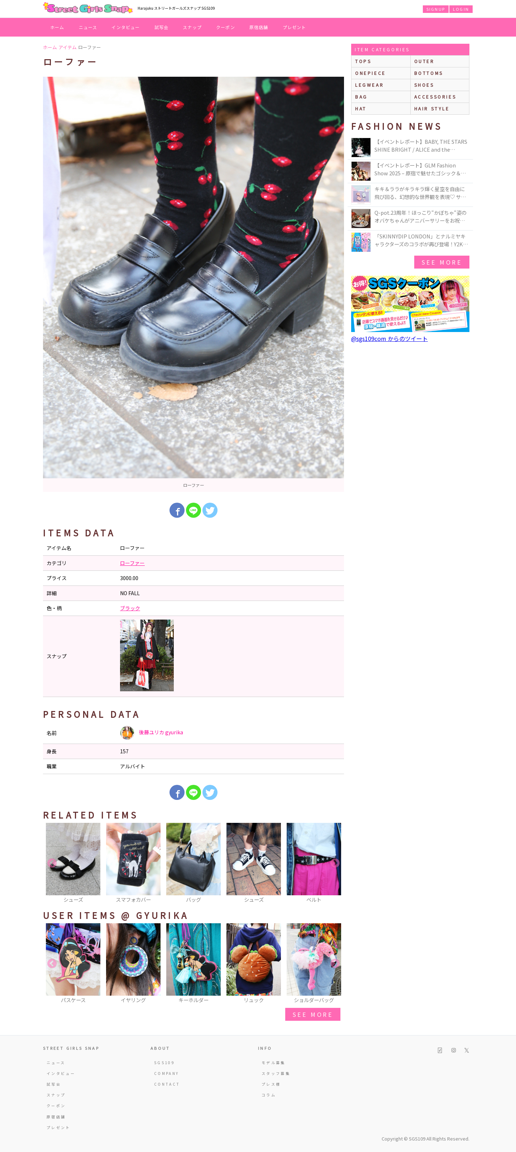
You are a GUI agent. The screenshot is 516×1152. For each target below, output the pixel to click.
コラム (269, 1095)
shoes (424, 85)
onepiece (370, 73)
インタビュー (125, 27)
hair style (432, 108)
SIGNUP (435, 9)
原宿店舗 (258, 27)
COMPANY (166, 1073)
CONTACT (167, 1084)
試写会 (161, 27)
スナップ (192, 27)
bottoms (428, 73)
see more (312, 1014)
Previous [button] (52, 863)
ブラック (130, 608)
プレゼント (294, 27)
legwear (369, 85)
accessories (435, 97)
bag (361, 97)
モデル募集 (274, 1062)
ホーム (57, 27)
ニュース (88, 27)
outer (424, 61)
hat (361, 108)
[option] (193, 284)
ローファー (132, 562)
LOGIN (461, 9)
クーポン (225, 27)
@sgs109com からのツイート (389, 338)
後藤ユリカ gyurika (151, 733)
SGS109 (164, 1062)
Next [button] (335, 863)
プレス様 (271, 1084)
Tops (363, 61)
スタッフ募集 (276, 1073)
